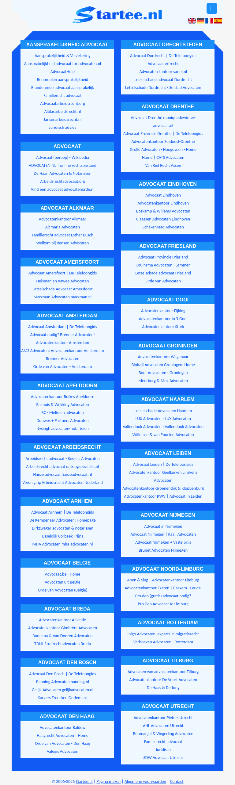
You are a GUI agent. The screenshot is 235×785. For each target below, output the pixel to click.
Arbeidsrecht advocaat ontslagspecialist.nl (62, 466)
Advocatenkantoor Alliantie (62, 619)
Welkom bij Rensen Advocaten (62, 243)
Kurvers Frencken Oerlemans (63, 697)
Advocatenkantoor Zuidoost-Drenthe (163, 141)
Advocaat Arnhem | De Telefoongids (62, 512)
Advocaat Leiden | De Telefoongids (163, 464)
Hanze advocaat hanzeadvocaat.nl (62, 474)
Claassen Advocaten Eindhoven (163, 219)
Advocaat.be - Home (62, 574)
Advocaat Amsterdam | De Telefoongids (62, 326)
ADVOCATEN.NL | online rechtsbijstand (62, 165)
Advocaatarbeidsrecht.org (62, 103)
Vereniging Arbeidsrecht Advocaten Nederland (62, 482)
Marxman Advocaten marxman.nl (63, 297)
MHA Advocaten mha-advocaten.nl (62, 544)
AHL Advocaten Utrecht (163, 725)
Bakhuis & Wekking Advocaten (62, 404)
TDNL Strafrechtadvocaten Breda (62, 643)
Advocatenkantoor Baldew (63, 727)
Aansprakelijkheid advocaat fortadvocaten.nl (62, 63)
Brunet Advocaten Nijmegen (163, 550)
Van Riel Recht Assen (163, 165)
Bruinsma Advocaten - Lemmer (163, 265)
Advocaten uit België (62, 582)
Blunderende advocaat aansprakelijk (62, 87)
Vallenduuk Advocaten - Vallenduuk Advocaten (163, 426)
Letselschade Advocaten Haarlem (163, 410)
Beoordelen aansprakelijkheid (62, 79)
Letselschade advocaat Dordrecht (163, 79)
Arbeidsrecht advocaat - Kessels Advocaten (62, 458)
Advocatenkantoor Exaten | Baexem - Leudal (163, 588)
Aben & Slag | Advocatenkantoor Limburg (163, 580)
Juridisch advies (62, 127)
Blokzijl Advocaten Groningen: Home (163, 364)
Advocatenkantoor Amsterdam (62, 342)
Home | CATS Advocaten (163, 157)
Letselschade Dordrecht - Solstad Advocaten (163, 87)
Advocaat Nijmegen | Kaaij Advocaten (163, 534)
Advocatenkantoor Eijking (163, 310)
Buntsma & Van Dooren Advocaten (62, 635)
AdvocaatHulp (62, 71)
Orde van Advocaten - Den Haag (62, 743)
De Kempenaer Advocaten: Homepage (62, 520)
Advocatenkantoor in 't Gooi (163, 318)
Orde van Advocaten (163, 281)
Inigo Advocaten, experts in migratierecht (163, 634)
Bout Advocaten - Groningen (163, 372)
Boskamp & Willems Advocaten (163, 211)
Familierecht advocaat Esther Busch (62, 235)
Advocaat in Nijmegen (163, 526)
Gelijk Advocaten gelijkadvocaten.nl (62, 689)
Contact (177, 781)
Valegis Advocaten (62, 751)
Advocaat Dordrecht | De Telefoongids (163, 55)
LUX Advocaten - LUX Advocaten (163, 418)
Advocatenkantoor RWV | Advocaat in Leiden (163, 496)
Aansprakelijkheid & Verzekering (62, 55)
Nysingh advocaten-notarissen (62, 428)
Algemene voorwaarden (145, 781)
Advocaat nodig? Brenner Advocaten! (62, 334)
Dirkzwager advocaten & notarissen (62, 528)
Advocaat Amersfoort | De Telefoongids (62, 273)
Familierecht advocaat (62, 95)
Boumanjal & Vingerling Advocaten (163, 733)
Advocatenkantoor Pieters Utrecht (163, 717)
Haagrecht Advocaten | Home (62, 735)
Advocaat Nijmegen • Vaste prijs (163, 542)
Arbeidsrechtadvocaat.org (62, 181)
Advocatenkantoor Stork (163, 326)
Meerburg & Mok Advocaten (163, 380)
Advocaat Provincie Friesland (163, 257)
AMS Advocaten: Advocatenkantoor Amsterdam (62, 350)
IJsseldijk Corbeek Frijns (62, 536)
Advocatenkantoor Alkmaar (62, 219)
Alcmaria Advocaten (62, 227)
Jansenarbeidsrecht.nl (63, 119)
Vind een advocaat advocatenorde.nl (62, 189)
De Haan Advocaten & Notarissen (62, 173)
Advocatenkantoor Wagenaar (163, 356)
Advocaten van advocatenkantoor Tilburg (163, 671)
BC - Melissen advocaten (62, 412)
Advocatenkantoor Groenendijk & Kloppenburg (163, 488)
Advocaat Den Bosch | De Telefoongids (62, 673)
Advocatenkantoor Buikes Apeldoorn (62, 396)
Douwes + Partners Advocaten (62, 420)
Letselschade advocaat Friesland (163, 273)
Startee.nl (84, 781)
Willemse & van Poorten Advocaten (163, 434)
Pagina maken (108, 781)
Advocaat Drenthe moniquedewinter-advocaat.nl (163, 121)
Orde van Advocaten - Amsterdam (62, 366)
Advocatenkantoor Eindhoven (163, 203)
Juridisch (163, 749)
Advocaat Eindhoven (163, 195)
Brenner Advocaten (62, 358)
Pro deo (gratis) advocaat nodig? (163, 596)
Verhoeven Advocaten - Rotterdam (163, 642)
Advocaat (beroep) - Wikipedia (62, 157)
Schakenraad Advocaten (163, 227)
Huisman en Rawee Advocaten (62, 281)
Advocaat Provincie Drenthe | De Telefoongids (163, 133)
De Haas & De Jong (163, 687)
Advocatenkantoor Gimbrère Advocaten (62, 627)
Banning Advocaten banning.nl (62, 681)
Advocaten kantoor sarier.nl (163, 71)
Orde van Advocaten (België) (62, 590)
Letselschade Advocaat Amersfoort (62, 289)
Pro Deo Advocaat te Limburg (163, 604)
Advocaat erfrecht (163, 63)
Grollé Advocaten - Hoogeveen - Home (163, 149)
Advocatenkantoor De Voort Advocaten (163, 679)
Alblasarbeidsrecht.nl (62, 111)
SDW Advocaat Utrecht (163, 757)
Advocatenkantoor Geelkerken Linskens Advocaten (163, 476)
